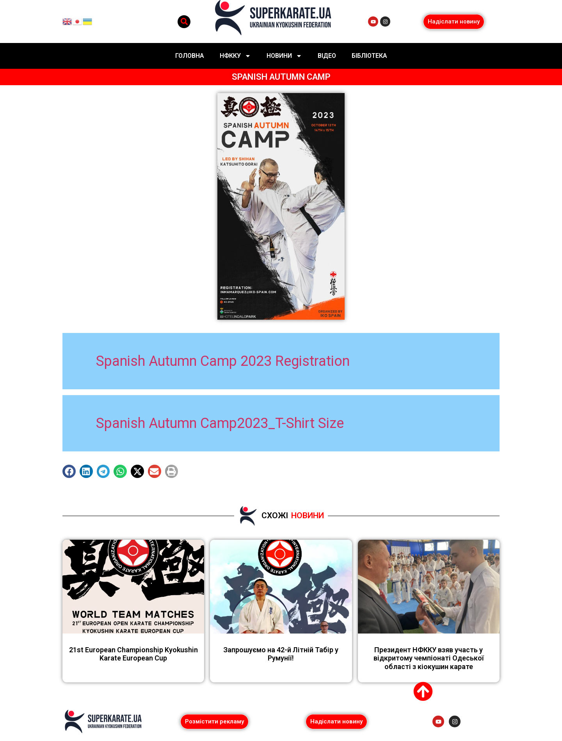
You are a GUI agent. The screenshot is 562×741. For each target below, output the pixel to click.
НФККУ (235, 56)
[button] (184, 21)
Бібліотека (369, 55)
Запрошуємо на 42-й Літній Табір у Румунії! (280, 654)
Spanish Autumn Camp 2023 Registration (223, 361)
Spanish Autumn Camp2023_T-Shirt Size (220, 423)
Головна (189, 55)
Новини (284, 56)
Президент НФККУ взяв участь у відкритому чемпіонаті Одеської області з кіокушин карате (428, 658)
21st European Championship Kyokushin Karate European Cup (133, 654)
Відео (327, 55)
